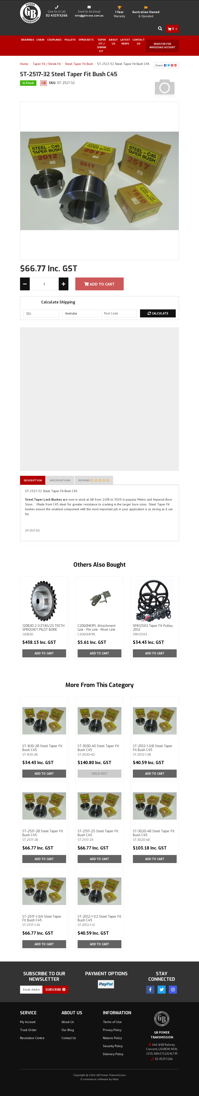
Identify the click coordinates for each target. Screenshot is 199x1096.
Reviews (93, 480)
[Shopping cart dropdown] (172, 29)
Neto (116, 1079)
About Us (113, 41)
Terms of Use (112, 1022)
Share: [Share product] (166, 65)
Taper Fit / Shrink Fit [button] (101, 45)
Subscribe (55, 989)
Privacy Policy (112, 1030)
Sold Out (99, 773)
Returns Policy (112, 1038)
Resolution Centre (32, 1038)
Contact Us (138, 41)
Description (33, 480)
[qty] (41, 313)
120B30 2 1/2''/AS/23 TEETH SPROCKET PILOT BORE (44, 630)
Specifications (60, 480)
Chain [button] (40, 40)
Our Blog (67, 1030)
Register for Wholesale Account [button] (162, 45)
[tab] (32, 480)
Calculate (158, 313)
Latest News (125, 41)
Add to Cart (44, 653)
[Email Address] (31, 990)
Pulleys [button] (70, 40)
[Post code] (119, 313)
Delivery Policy (113, 1054)
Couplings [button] (54, 40)
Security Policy (113, 1046)
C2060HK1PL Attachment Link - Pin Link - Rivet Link (99, 630)
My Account (27, 1022)
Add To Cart (99, 284)
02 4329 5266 (162, 1059)
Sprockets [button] (86, 40)
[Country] (80, 313)
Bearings (27, 40)
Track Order (28, 1030)
